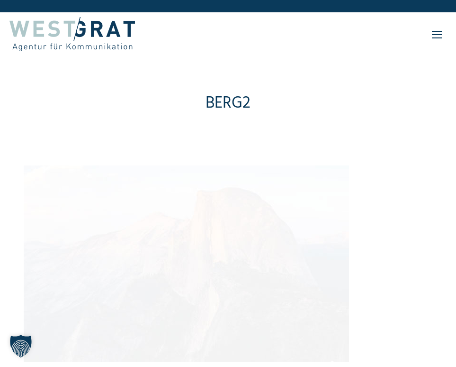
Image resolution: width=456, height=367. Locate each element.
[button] (21, 346)
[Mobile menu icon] (437, 34)
